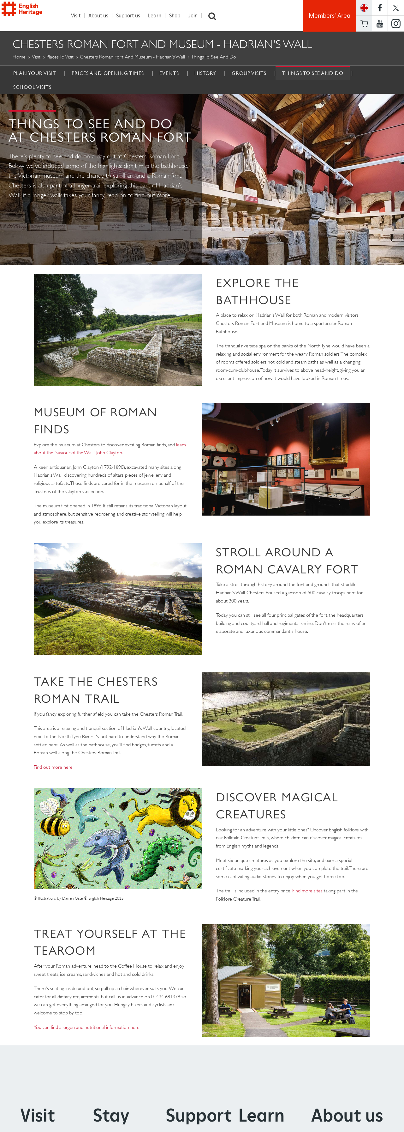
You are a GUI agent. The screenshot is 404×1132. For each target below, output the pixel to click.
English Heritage (34, 14)
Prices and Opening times (108, 73)
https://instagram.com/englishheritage (396, 24)
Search (215, 15)
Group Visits (249, 73)
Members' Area (329, 15)
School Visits (32, 87)
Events (169, 73)
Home (19, 57)
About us (102, 15)
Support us (132, 15)
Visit (79, 15)
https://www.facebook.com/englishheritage (380, 7)
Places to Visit (60, 57)
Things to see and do (312, 73)
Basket (364, 23)
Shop (178, 15)
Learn (158, 15)
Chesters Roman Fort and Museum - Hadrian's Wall (132, 57)
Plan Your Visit (34, 73)
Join (196, 15)
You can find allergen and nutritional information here (87, 1028)
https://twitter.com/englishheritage (396, 7)
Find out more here (53, 767)
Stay (111, 1115)
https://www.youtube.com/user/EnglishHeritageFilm (380, 24)
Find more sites (307, 891)
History (205, 73)
